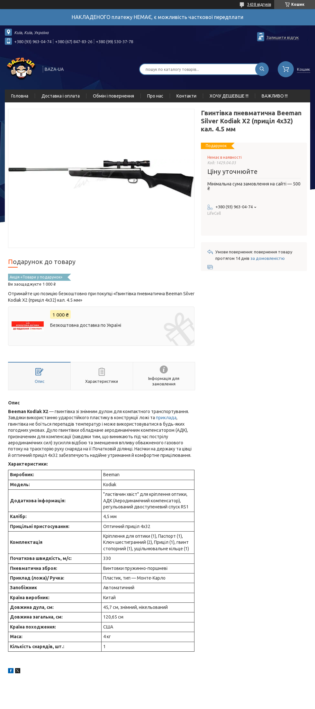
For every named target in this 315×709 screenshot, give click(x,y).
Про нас (155, 96)
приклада (166, 417)
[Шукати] (262, 69)
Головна (19, 96)
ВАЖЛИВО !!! (275, 96)
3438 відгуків (259, 4)
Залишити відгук (282, 37)
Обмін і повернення (113, 96)
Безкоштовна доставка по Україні (85, 325)
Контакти (186, 96)
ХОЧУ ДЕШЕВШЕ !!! (229, 96)
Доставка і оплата (60, 96)
